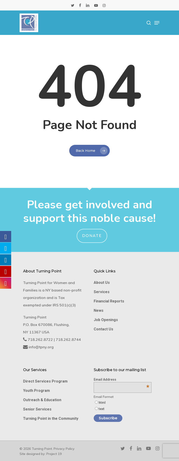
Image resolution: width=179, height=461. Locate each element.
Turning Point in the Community (50, 418)
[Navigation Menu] (156, 22)
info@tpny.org (41, 347)
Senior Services (37, 409)
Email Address (121, 379)
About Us (102, 282)
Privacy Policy (64, 449)
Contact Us (103, 329)
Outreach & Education (42, 400)
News (98, 310)
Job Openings (106, 320)
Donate (92, 236)
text (101, 409)
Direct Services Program (45, 381)
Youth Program (36, 390)
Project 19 (54, 454)
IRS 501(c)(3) (64, 305)
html (102, 402)
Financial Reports (109, 301)
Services (102, 292)
